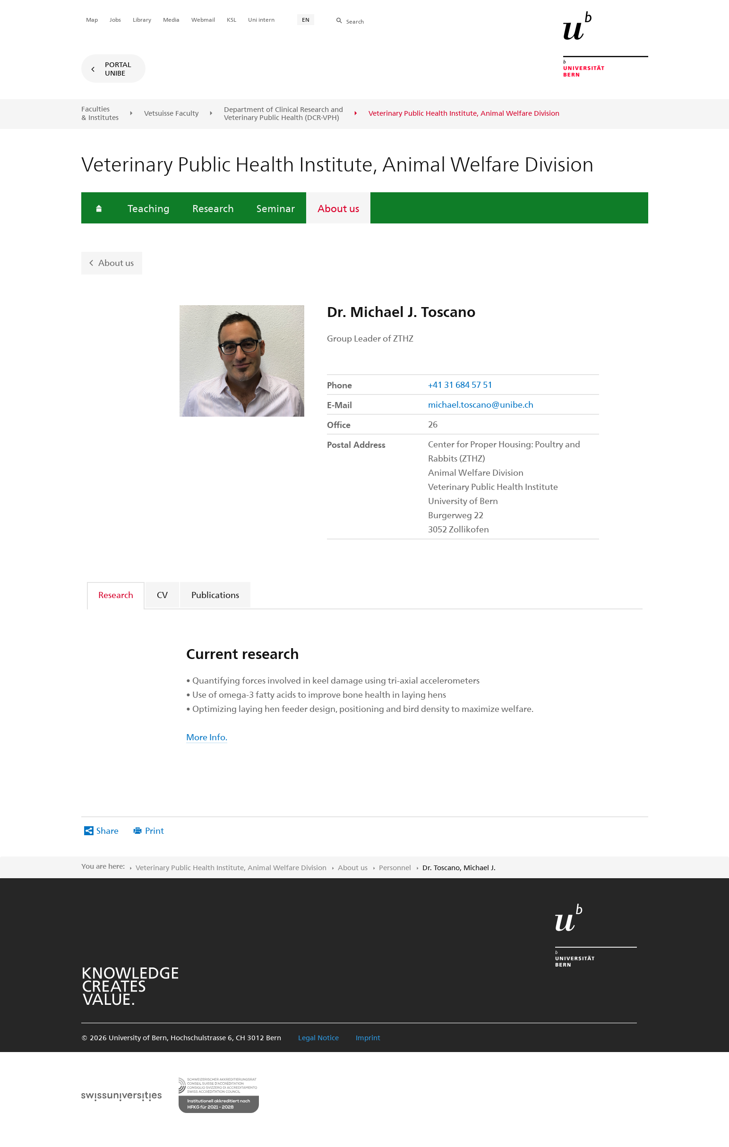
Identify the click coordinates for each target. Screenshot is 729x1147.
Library (142, 19)
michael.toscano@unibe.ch (480, 404)
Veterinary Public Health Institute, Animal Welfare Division (231, 867)
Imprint (368, 1037)
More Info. (206, 737)
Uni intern (261, 19)
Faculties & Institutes (100, 113)
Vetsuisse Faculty (171, 113)
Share (107, 830)
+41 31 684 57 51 (460, 384)
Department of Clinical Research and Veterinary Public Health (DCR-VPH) (283, 113)
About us (338, 207)
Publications (215, 594)
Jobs (115, 19)
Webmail (203, 19)
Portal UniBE (118, 68)
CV (162, 594)
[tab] (116, 594)
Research (213, 207)
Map (92, 19)
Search (355, 21)
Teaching (149, 207)
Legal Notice (318, 1037)
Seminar (276, 207)
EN (305, 19)
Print (154, 830)
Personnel (395, 867)
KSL (231, 19)
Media (171, 19)
